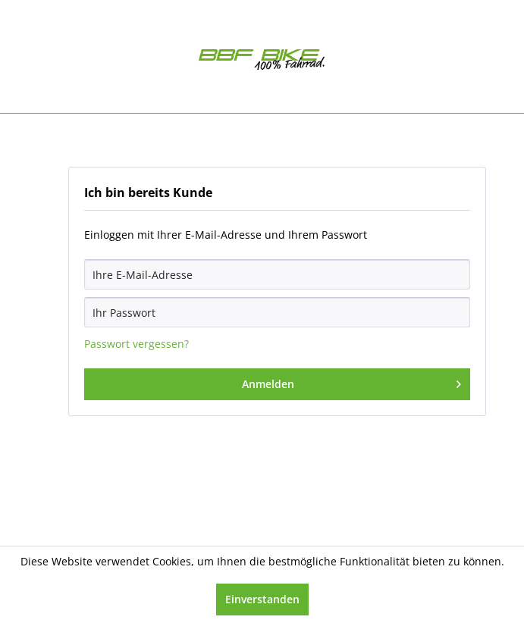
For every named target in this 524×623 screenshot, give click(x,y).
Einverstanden (262, 599)
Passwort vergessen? (136, 344)
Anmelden (351, 381)
